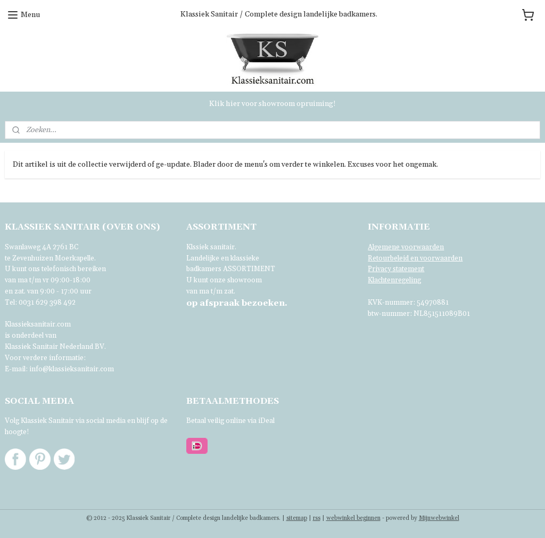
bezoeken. (236, 303)
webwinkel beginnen (353, 518)
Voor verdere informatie (44, 358)
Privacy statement (396, 269)
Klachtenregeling (394, 280)
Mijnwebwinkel (439, 518)
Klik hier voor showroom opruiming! (272, 104)
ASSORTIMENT (249, 269)
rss (316, 518)
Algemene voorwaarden (406, 247)
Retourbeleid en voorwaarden (415, 258)
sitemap (296, 518)
